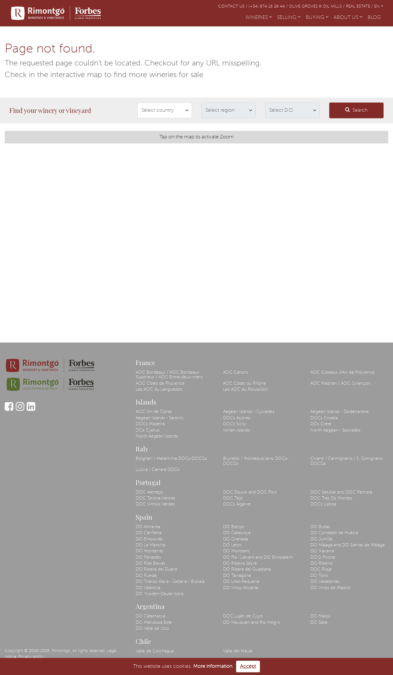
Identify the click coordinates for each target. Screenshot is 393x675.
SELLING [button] (289, 17)
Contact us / (233, 6)
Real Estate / (360, 6)
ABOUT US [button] (348, 17)
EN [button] (378, 6)
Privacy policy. (32, 657)
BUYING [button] (317, 17)
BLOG (375, 17)
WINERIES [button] (258, 17)
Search (356, 110)
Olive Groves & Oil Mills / (317, 6)
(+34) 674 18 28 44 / (268, 6)
